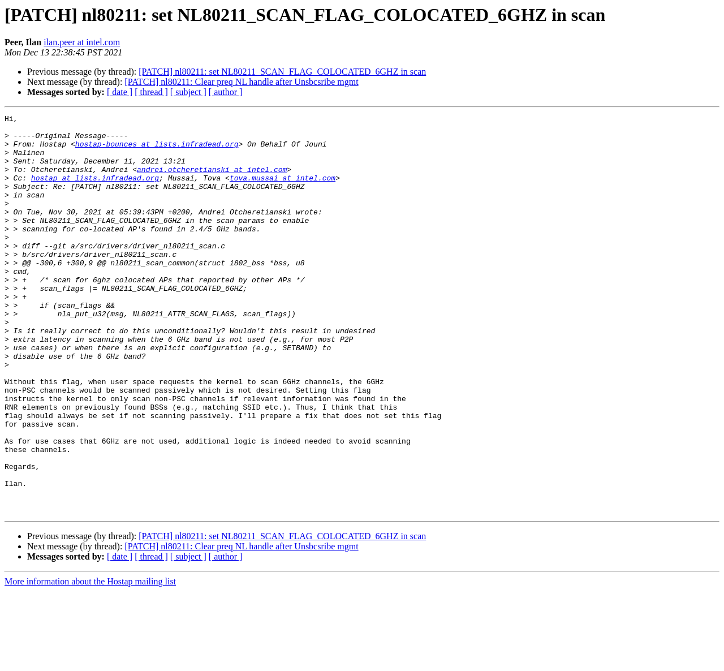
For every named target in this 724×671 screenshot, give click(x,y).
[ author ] (226, 92)
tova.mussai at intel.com (282, 191)
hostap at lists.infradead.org (95, 191)
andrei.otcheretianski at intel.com (212, 181)
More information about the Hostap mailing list (90, 661)
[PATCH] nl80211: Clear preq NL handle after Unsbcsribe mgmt (241, 82)
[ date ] (119, 92)
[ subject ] (188, 92)
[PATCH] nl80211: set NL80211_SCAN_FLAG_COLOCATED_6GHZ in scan (282, 71)
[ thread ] (151, 92)
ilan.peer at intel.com (82, 42)
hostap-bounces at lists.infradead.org (157, 150)
